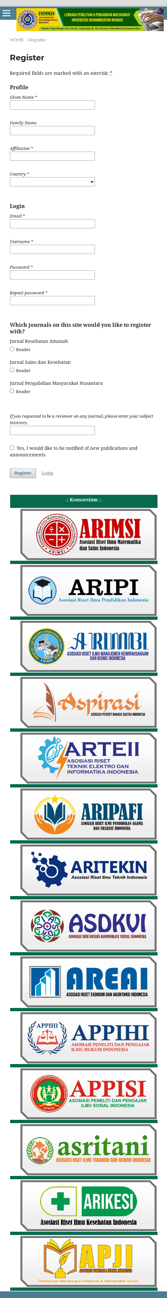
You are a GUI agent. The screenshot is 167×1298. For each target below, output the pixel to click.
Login (47, 473)
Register (22, 473)
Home (17, 39)
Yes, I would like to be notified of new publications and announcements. (74, 451)
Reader (20, 349)
